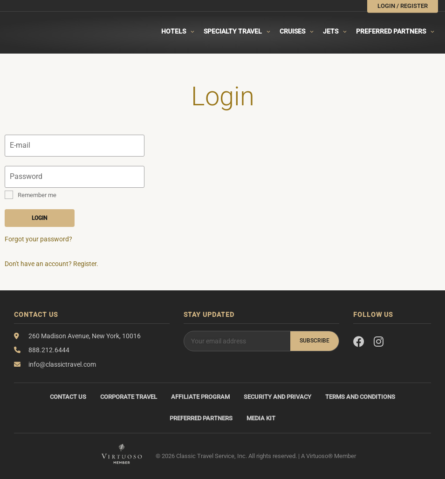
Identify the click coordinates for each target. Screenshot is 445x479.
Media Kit (260, 418)
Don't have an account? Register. (51, 263)
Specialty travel (233, 31)
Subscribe (314, 340)
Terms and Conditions (360, 396)
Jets (330, 31)
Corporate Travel (128, 396)
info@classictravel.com (62, 364)
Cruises (292, 31)
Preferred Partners (391, 31)
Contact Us (68, 396)
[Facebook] (358, 342)
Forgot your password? (38, 239)
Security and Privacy (277, 396)
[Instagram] (378, 342)
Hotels (173, 31)
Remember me (37, 195)
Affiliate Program (200, 396)
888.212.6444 (48, 350)
